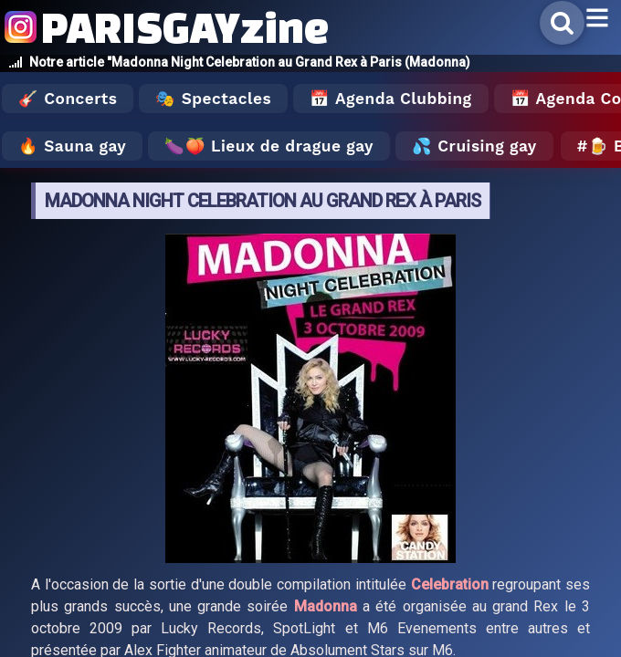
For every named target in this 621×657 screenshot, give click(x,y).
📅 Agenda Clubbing (390, 98)
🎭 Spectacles (213, 98)
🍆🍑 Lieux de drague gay (269, 146)
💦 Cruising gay (474, 146)
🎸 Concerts (67, 98)
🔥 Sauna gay (72, 146)
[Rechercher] (562, 23)
